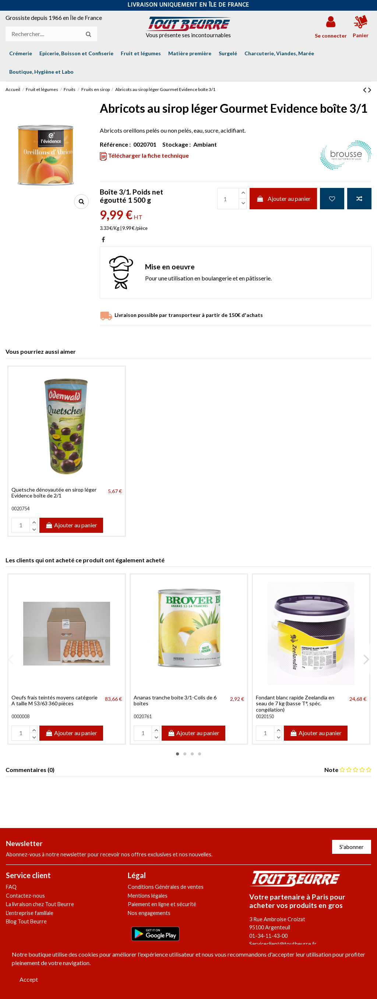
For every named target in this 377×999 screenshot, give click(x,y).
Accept (29, 979)
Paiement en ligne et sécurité (162, 904)
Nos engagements (149, 913)
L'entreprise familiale (29, 913)
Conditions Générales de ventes (166, 887)
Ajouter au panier (283, 198)
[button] (41, 72)
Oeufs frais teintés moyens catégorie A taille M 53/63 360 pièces (54, 700)
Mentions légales (148, 896)
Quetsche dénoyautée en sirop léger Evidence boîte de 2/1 (53, 492)
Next (366, 659)
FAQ (11, 887)
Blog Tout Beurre (26, 921)
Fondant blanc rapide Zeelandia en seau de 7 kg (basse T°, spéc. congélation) (295, 703)
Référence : (115, 144)
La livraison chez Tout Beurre (40, 904)
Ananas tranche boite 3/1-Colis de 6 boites (175, 700)
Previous (11, 659)
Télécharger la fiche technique (144, 156)
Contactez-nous (25, 896)
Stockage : (176, 144)
